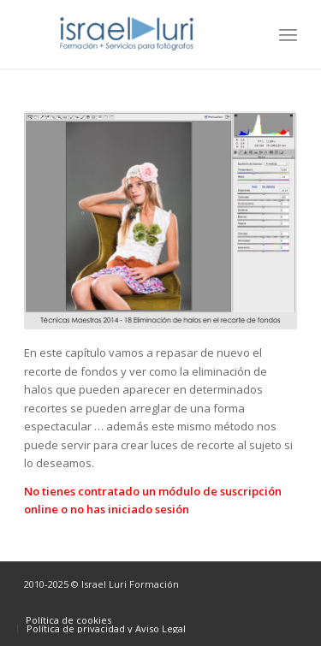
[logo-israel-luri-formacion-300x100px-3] (133, 34)
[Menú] (288, 34)
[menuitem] (288, 34)
